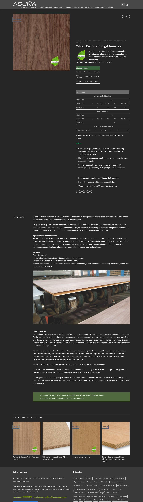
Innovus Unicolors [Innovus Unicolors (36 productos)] (92, 485)
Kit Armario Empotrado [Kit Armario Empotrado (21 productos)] (108, 485)
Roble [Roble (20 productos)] (96, 500)
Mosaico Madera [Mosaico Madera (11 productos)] (93, 493)
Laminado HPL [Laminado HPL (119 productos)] (104, 489)
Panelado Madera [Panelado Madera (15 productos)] (112, 493)
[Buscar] (123, 4)
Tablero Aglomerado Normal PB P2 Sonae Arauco (55, 458)
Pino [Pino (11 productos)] (80, 500)
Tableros (49, 7)
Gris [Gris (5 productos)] (102, 482)
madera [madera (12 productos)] (114, 489)
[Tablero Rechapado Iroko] (86, 438)
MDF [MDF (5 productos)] (120, 489)
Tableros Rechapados (102, 41)
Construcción (101, 7)
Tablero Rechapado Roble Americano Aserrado (26, 458)
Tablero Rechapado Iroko (81, 457)
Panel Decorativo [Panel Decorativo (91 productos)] (79, 496)
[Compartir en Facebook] (78, 191)
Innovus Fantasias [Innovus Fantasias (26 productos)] (117, 482)
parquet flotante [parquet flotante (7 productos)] (122, 496)
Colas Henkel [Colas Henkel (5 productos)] (97, 478)
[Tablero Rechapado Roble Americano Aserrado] (26, 438)
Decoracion (59, 7)
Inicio (42, 7)
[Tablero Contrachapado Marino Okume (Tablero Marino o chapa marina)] (116, 438)
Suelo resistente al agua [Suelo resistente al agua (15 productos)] (120, 500)
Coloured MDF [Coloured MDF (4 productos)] (108, 478)
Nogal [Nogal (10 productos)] (102, 493)
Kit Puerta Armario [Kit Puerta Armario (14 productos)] (79, 489)
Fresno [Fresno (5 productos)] (89, 482)
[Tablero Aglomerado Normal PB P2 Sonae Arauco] (56, 438)
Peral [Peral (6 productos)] (75, 500)
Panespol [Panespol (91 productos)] (112, 496)
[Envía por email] (86, 191)
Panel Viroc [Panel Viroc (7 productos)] (103, 496)
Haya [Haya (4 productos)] (107, 482)
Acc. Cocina (79, 7)
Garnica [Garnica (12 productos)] (96, 482)
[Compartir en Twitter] (82, 191)
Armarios (89, 7)
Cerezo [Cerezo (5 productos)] (88, 478)
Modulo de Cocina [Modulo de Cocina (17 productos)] (79, 493)
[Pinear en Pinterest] (90, 191)
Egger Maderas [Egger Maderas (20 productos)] (120, 478)
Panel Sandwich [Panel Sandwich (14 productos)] (92, 496)
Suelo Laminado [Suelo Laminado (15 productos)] (105, 500)
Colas (111, 7)
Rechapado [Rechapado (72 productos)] (88, 500)
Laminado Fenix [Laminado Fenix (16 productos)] (93, 489)
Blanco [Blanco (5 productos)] (82, 478)
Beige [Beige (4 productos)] (76, 478)
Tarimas (69, 7)
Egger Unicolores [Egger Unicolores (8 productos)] (79, 482)
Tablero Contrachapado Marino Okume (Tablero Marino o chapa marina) (113, 459)
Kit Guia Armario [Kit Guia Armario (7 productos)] (122, 485)
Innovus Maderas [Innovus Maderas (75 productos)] (79, 485)
